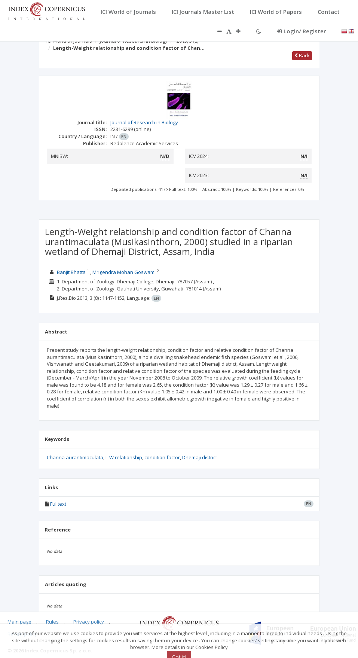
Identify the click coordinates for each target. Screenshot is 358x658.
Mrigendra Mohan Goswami (124, 272)
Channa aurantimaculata (75, 457)
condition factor (162, 457)
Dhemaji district (199, 457)
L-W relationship (123, 457)
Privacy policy (88, 621)
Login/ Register (301, 31)
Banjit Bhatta (71, 272)
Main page (19, 621)
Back (302, 55)
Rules (52, 621)
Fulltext (58, 503)
